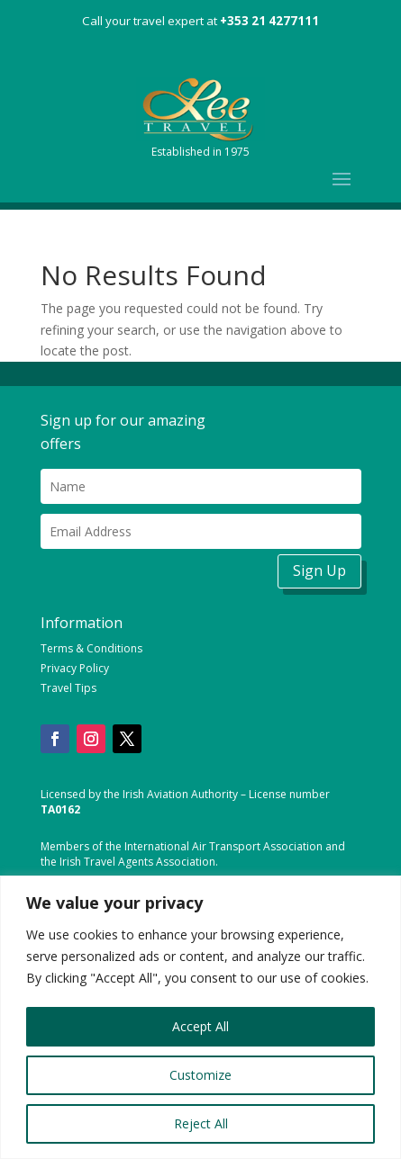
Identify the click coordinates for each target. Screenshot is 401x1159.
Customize (200, 1074)
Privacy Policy (75, 668)
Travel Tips (68, 688)
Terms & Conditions (91, 648)
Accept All (200, 1026)
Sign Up (319, 570)
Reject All (201, 1123)
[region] (200, 1017)
